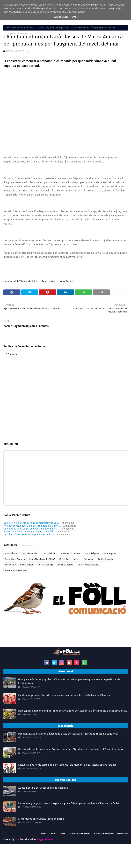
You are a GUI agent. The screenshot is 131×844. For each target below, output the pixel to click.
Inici (8, 27)
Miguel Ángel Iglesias (69, 559)
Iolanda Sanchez (30, 553)
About (53, 833)
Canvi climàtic (48, 281)
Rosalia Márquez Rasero (16, 570)
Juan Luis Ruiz (11, 553)
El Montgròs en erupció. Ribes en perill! (41, 818)
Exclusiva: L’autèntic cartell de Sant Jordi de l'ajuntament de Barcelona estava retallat (67, 764)
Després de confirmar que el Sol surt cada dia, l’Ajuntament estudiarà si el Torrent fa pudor (71, 749)
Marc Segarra (110, 553)
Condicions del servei (79, 833)
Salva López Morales (15, 559)
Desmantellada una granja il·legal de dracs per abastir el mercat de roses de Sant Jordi (68, 733)
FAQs (63, 833)
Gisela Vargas (26, 565)
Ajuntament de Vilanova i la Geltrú (28, 27)
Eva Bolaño (10, 565)
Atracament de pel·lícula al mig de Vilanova (43, 787)
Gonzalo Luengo (45, 565)
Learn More (60, 16)
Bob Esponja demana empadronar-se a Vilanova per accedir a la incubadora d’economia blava (72, 710)
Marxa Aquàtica (67, 281)
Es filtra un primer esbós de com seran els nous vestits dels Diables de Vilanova (64, 695)
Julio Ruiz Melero (65, 565)
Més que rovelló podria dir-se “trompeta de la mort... (32, 525)
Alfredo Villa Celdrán (71, 553)
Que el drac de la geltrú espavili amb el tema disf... (31, 528)
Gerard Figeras (92, 553)
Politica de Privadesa (104, 833)
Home (43, 833)
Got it (75, 16)
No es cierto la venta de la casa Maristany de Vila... (31, 522)
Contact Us (122, 833)
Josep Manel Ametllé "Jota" (42, 559)
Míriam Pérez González (88, 565)
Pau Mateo (88, 559)
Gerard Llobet (49, 553)
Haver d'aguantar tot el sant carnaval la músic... (29, 531)
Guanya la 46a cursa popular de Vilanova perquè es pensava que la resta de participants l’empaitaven (69, 681)
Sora (17, 839)
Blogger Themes (45, 839)
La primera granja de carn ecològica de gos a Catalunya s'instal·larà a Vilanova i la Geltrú (69, 803)
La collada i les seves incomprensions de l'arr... (29, 534)
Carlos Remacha (105, 559)
